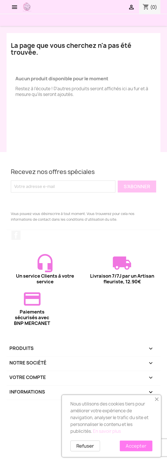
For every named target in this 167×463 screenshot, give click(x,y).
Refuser (85, 446)
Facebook (16, 235)
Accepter (136, 446)
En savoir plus (107, 431)
